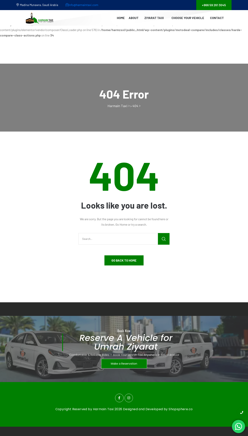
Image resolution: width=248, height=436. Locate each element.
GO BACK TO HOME (124, 260)
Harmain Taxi (104, 409)
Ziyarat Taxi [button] (154, 18)
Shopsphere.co (181, 409)
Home (121, 18)
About (134, 18)
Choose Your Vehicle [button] (187, 18)
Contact (217, 18)
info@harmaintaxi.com (81, 5)
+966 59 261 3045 (214, 5)
